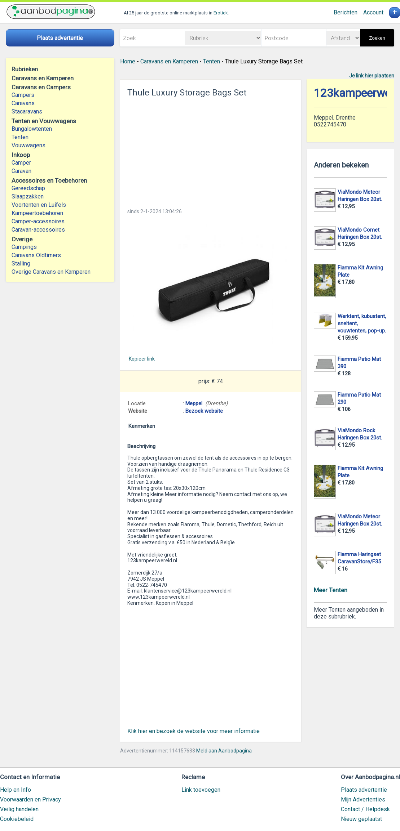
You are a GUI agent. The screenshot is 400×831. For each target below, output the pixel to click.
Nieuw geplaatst (361, 819)
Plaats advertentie (364, 789)
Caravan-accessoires (38, 229)
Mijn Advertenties (363, 799)
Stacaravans (27, 111)
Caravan (21, 170)
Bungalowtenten (32, 128)
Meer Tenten (330, 590)
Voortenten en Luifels (39, 204)
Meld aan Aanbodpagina (224, 751)
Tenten (20, 137)
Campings (24, 247)
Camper (21, 162)
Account (373, 12)
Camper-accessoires (38, 221)
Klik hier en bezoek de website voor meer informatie (193, 731)
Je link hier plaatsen (371, 76)
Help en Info (15, 789)
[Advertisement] (210, 150)
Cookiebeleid (17, 819)
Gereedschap (28, 188)
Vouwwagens (28, 145)
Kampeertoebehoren (37, 213)
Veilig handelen (19, 809)
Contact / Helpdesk (365, 809)
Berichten (345, 12)
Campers (23, 94)
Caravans (23, 103)
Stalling (21, 263)
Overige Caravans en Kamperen (51, 271)
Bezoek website (204, 411)
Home (127, 61)
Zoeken (377, 38)
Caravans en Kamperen (169, 61)
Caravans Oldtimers (36, 255)
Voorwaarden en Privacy (30, 799)
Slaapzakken (28, 196)
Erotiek (221, 12)
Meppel (193, 403)
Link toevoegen (200, 789)
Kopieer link (142, 359)
